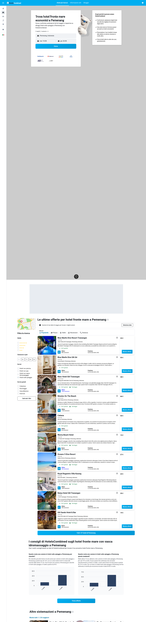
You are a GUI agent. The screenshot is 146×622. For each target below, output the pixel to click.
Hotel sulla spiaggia (26, 377)
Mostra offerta (127, 351)
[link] (26, 398)
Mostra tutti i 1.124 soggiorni (39, 617)
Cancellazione (24, 391)
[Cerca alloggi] (3, 12)
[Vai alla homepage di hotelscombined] (14, 3)
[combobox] (42, 31)
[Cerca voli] (3, 8)
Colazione (23, 386)
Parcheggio (23, 388)
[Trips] (3, 29)
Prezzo (54, 333)
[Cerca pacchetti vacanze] (3, 20)
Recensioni (73, 333)
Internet (22, 393)
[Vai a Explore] (3, 24)
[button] (3, 3)
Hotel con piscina (25, 368)
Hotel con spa (24, 371)
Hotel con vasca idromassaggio (25, 374)
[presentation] (108, 320)
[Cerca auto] (3, 16)
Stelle (63, 333)
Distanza (84, 333)
